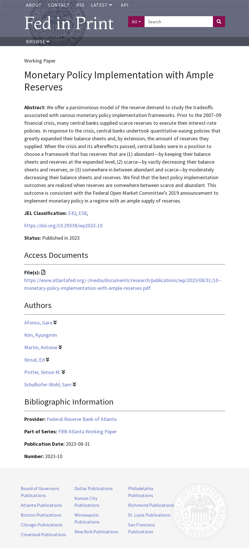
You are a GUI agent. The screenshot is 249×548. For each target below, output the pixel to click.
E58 (82, 213)
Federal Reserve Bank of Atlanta (82, 419)
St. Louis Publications (149, 515)
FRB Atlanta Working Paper (87, 431)
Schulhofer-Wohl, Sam (48, 384)
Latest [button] (102, 5)
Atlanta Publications (41, 505)
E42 (72, 213)
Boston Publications (41, 515)
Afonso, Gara (38, 322)
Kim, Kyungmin (40, 335)
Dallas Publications (93, 488)
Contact (59, 5)
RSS (80, 5)
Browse (38, 41)
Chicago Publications (42, 525)
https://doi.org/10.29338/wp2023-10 (63, 225)
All (134, 21)
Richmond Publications (151, 505)
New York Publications (96, 531)
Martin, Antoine (40, 347)
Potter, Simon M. (42, 372)
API (125, 5)
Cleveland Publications (43, 534)
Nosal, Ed (34, 359)
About (34, 5)
